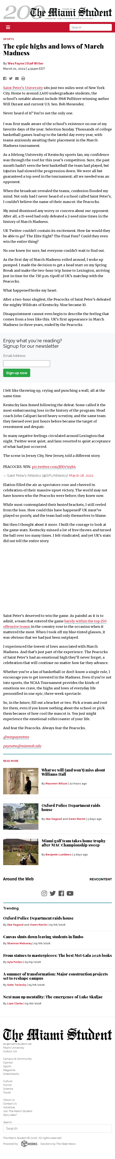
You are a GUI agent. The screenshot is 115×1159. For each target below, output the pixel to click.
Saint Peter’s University (23, 88)
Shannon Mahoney (19, 943)
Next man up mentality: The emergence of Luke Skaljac (53, 996)
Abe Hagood (54, 819)
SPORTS (8, 39)
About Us (9, 1099)
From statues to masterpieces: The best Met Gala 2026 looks (57, 955)
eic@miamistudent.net (17, 1043)
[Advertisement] (57, 578)
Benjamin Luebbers (59, 854)
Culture (7, 1081)
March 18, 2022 (81, 475)
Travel (7, 1092)
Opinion (8, 1062)
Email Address (14, 356)
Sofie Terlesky (16, 984)
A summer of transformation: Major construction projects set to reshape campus (55, 976)
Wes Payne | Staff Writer (25, 63)
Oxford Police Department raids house (71, 807)
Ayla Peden (14, 962)
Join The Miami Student (17, 1111)
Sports (7, 1066)
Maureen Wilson (56, 783)
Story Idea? (10, 1114)
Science (8, 1088)
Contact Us (10, 1103)
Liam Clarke (15, 1003)
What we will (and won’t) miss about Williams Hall (73, 772)
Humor (7, 1085)
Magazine (9, 1070)
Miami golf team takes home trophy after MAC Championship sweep (73, 843)
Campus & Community (17, 1058)
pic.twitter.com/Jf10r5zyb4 (54, 467)
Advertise (9, 1107)
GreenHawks (11, 1073)
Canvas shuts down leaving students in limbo (43, 936)
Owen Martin (76, 819)
